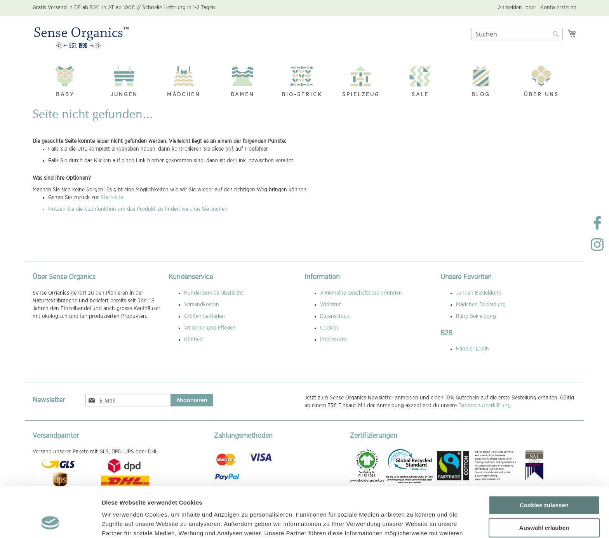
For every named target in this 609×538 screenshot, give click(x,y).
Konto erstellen (558, 7)
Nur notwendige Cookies (544, 505)
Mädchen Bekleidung (481, 304)
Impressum (333, 339)
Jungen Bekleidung (478, 293)
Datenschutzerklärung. (485, 405)
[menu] (304, 80)
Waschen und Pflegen (210, 328)
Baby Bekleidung (476, 316)
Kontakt (193, 339)
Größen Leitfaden (204, 316)
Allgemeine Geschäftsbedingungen (361, 293)
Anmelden (510, 7)
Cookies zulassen (544, 460)
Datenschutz (335, 316)
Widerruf (330, 304)
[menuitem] (65, 79)
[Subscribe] (192, 400)
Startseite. (112, 197)
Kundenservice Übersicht (213, 293)
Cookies (329, 328)
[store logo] (81, 38)
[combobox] (517, 34)
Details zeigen (413, 522)
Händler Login (472, 349)
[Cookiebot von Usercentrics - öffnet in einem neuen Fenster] (50, 523)
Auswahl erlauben (544, 482)
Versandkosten (201, 304)
